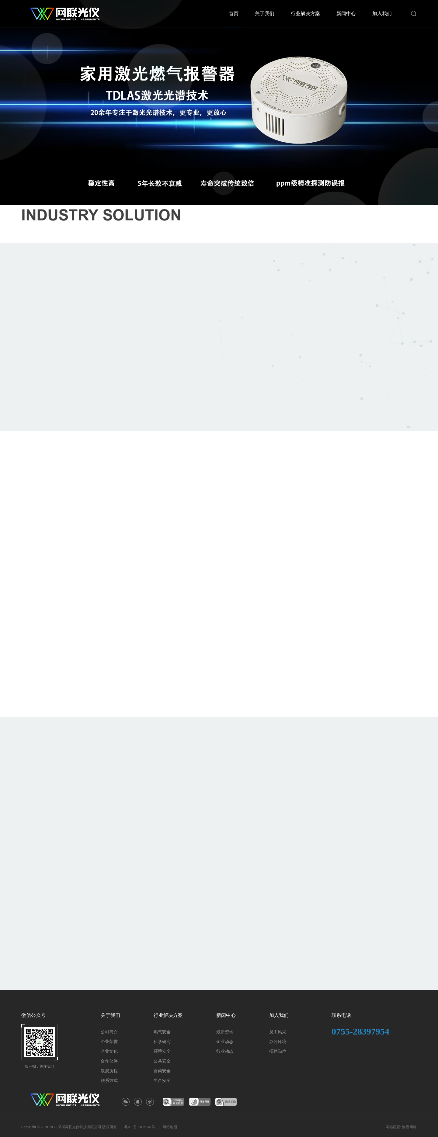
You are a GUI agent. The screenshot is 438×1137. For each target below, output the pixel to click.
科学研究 (162, 1041)
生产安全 (162, 1080)
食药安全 (162, 1071)
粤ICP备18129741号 (139, 1127)
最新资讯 (224, 1032)
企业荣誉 (109, 1041)
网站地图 (169, 1127)
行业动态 (224, 1051)
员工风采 (277, 1032)
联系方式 (109, 1080)
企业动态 (224, 1041)
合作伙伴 (109, 1061)
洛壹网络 (409, 1127)
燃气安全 (162, 1032)
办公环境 (277, 1041)
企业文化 (109, 1051)
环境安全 (162, 1051)
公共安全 (162, 1061)
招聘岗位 (277, 1051)
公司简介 (109, 1032)
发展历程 (109, 1071)
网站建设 (393, 1127)
